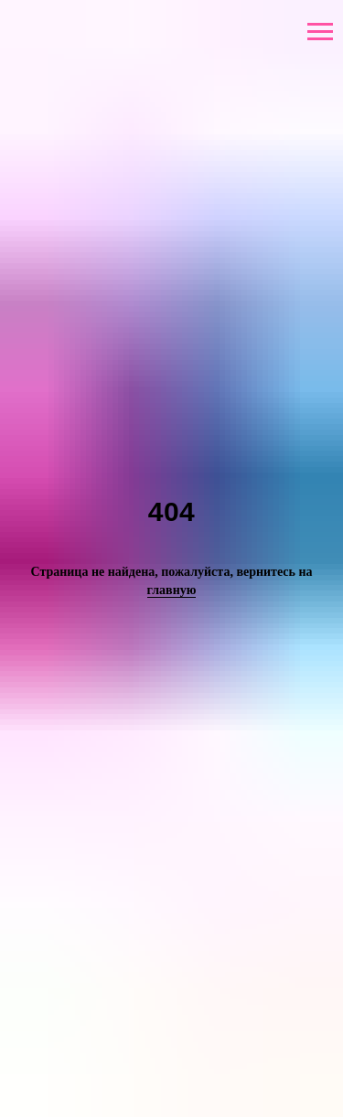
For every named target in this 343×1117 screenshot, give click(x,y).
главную (172, 590)
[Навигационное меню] (320, 32)
